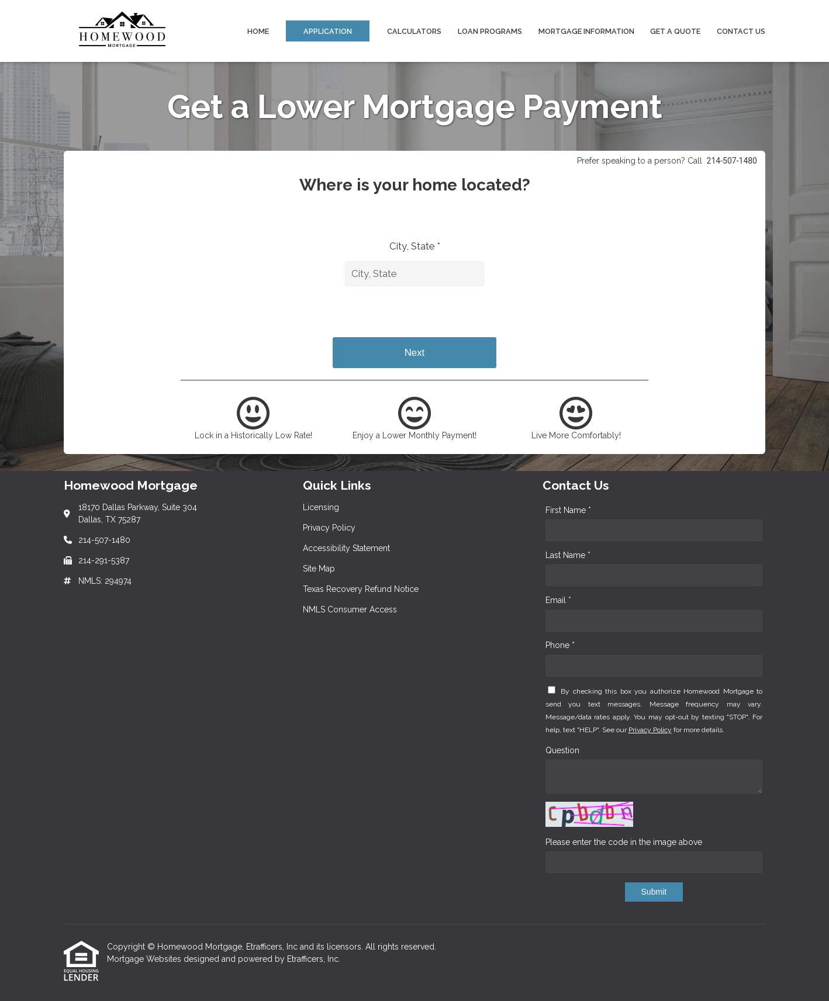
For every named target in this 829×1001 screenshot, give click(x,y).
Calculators (414, 31)
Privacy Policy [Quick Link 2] (329, 527)
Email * (558, 600)
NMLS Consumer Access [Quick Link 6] (350, 609)
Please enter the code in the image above (623, 842)
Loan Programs (490, 31)
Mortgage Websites (145, 959)
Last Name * (567, 555)
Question (562, 750)
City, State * (414, 246)
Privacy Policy (650, 730)
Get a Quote (675, 31)
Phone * (560, 645)
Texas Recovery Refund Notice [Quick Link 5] (361, 589)
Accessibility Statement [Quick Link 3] (346, 548)
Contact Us (741, 31)
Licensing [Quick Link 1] (321, 507)
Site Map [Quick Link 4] (319, 568)
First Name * (568, 510)
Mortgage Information (586, 31)
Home (258, 31)
